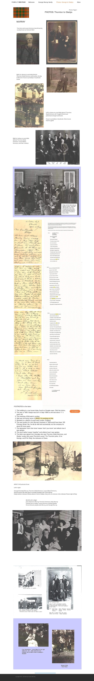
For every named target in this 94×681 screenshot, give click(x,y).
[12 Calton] (75, 411)
